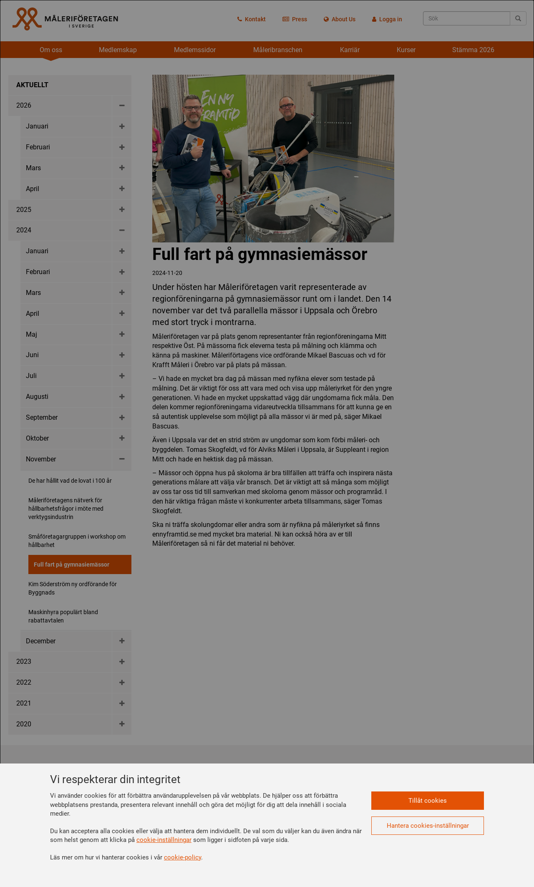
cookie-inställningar (163, 840)
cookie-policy (182, 857)
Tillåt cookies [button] (427, 800)
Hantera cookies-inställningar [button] (428, 825)
